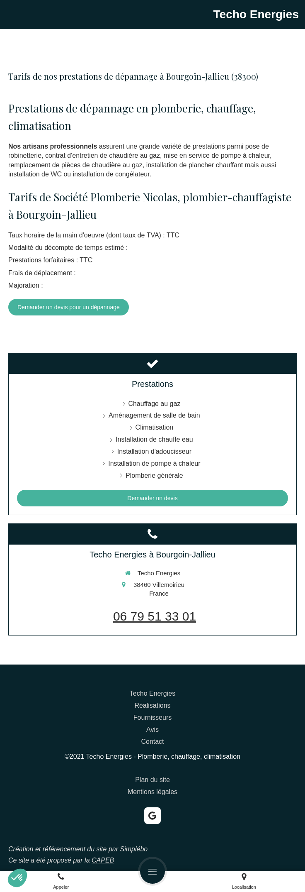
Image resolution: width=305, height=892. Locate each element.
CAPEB (103, 860)
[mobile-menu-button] (152, 871)
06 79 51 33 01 (154, 616)
